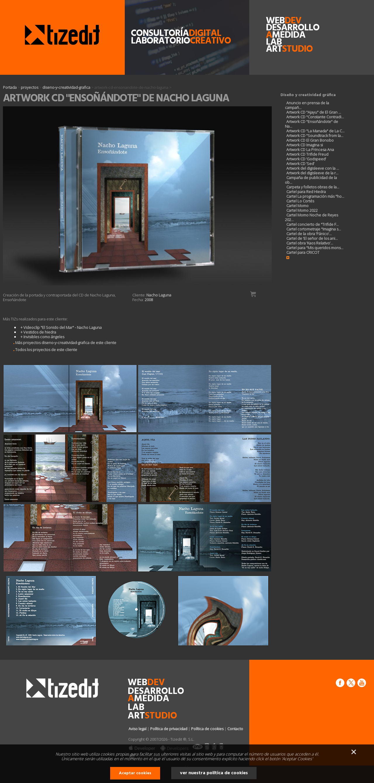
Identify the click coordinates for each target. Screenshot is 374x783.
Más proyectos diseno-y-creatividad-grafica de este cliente (63, 342)
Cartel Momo (297, 205)
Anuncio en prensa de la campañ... (307, 105)
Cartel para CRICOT (302, 252)
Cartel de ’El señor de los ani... (312, 238)
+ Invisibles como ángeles (42, 336)
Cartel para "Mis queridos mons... (314, 247)
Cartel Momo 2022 (302, 210)
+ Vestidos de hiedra (38, 332)
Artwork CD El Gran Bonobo (310, 140)
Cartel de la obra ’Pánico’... (309, 233)
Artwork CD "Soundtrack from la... (314, 135)
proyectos (29, 87)
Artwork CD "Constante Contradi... (315, 116)
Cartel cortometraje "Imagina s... (313, 229)
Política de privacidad (168, 728)
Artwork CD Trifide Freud (307, 154)
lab (274, 42)
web (277, 21)
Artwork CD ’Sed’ (300, 163)
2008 (149, 299)
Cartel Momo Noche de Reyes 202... (311, 217)
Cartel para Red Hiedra (306, 191)
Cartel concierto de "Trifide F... (312, 224)
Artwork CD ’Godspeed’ (306, 159)
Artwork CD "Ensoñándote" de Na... (311, 124)
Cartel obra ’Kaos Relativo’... (309, 243)
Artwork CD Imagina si (304, 145)
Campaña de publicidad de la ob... (311, 180)
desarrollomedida (277, 32)
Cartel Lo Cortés (300, 201)
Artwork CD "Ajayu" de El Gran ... (313, 112)
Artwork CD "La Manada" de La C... (315, 131)
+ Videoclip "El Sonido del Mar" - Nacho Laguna (61, 327)
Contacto (235, 728)
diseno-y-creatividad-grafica (66, 87)
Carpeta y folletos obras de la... (312, 187)
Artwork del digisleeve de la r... (312, 173)
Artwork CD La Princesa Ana (310, 149)
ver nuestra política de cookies (214, 773)
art (277, 49)
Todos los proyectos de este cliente (43, 349)
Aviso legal (137, 728)
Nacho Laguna (158, 295)
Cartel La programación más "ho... (315, 196)
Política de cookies (207, 728)
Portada (10, 87)
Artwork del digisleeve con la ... (312, 168)
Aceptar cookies (135, 773)
